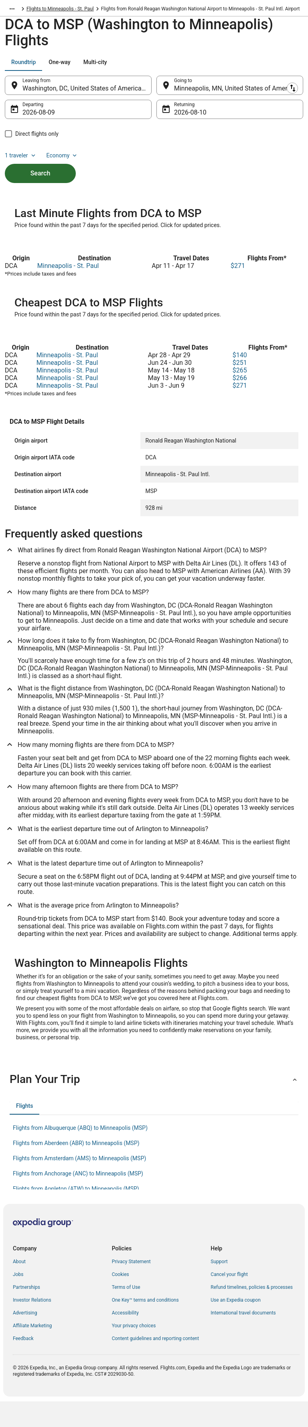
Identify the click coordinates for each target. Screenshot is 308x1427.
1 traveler (21, 159)
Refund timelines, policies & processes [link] (252, 1313)
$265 (240, 396)
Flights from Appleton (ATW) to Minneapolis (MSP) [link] (76, 1214)
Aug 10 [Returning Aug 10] (184, 116)
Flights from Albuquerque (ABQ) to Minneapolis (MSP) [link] (80, 1153)
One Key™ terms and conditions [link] (145, 1325)
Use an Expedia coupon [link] (235, 1325)
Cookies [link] (120, 1300)
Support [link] (219, 1287)
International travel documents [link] (243, 1338)
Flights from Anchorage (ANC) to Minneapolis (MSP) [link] (78, 1199)
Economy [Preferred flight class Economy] (63, 159)
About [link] (19, 1287)
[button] (154, 1105)
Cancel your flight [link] (229, 1300)
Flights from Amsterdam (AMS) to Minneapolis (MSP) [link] (79, 1184)
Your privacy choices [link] (134, 1351)
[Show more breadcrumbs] (12, 10)
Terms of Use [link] (126, 1313)
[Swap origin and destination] (156, 89)
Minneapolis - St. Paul (68, 291)
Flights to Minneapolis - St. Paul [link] (60, 10)
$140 (240, 380)
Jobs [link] (18, 1300)
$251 (240, 388)
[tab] (23, 66)
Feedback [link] (23, 1364)
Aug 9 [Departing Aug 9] (30, 116)
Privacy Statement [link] (131, 1287)
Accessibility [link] (125, 1338)
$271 (238, 291)
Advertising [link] (25, 1338)
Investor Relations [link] (32, 1325)
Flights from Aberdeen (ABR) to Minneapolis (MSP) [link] (76, 1168)
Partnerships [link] (26, 1313)
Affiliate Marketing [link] (32, 1351)
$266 (240, 403)
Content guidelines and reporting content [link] (155, 1364)
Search (40, 177)
